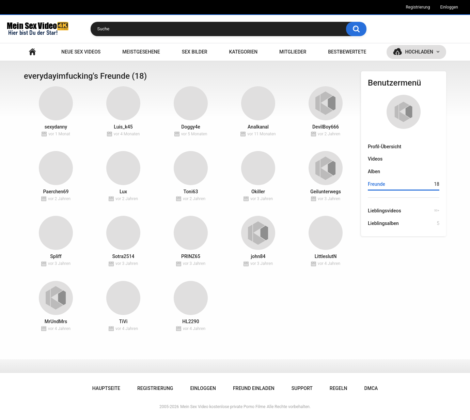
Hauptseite (32, 52)
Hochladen (419, 52)
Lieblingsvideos (403, 210)
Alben (374, 171)
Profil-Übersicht (384, 146)
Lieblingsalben (403, 223)
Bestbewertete (347, 52)
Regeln (338, 388)
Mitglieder (292, 52)
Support (302, 388)
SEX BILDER (194, 52)
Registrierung (418, 7)
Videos (375, 159)
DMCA (371, 388)
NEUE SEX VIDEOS (80, 52)
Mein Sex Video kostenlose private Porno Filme (222, 406)
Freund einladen (254, 388)
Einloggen (449, 7)
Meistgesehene (141, 52)
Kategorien (243, 52)
